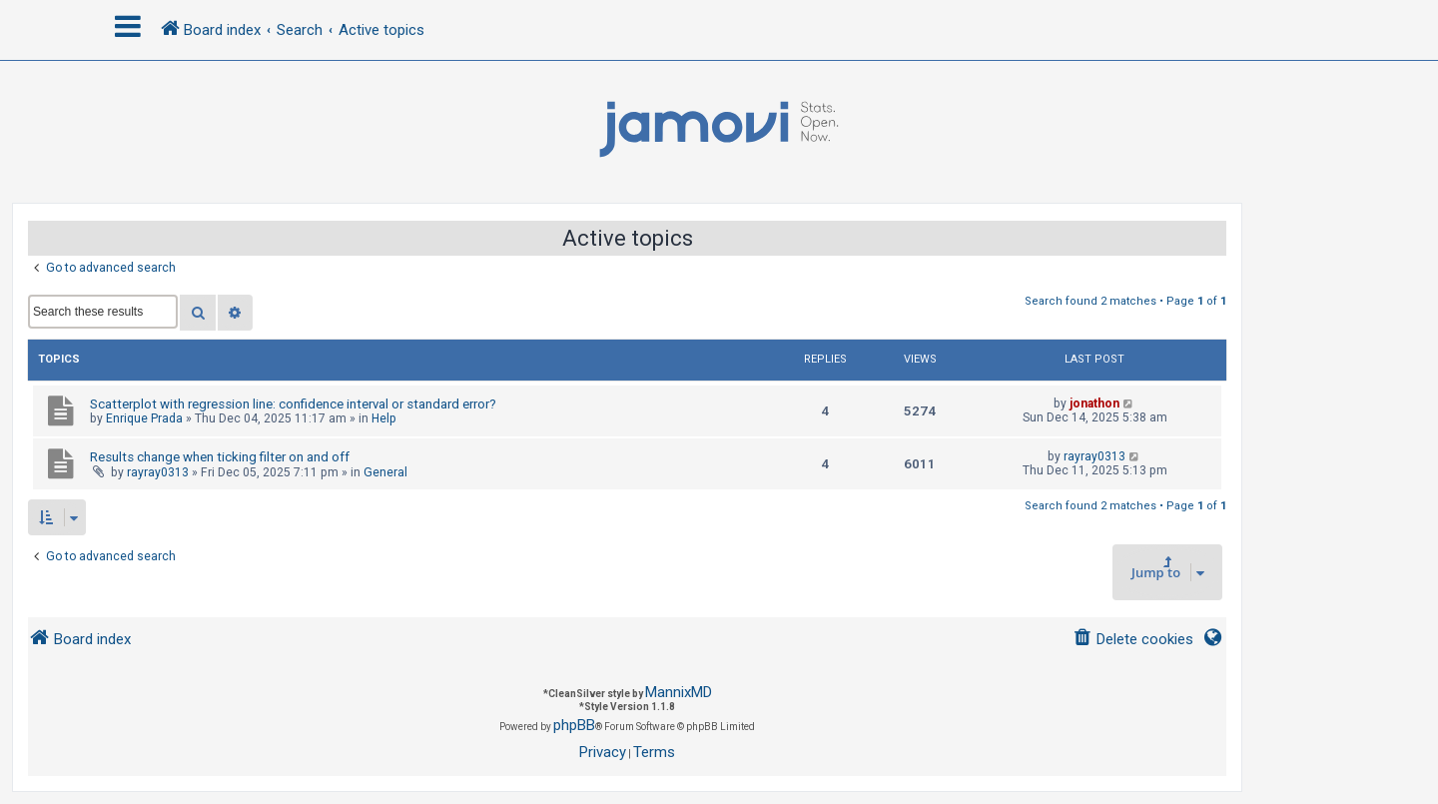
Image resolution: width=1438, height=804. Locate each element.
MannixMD (678, 692)
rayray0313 (158, 472)
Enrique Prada (144, 418)
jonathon (1094, 403)
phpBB (574, 725)
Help (383, 418)
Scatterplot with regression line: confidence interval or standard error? (293, 404)
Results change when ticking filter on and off (220, 456)
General (385, 472)
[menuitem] (1133, 639)
